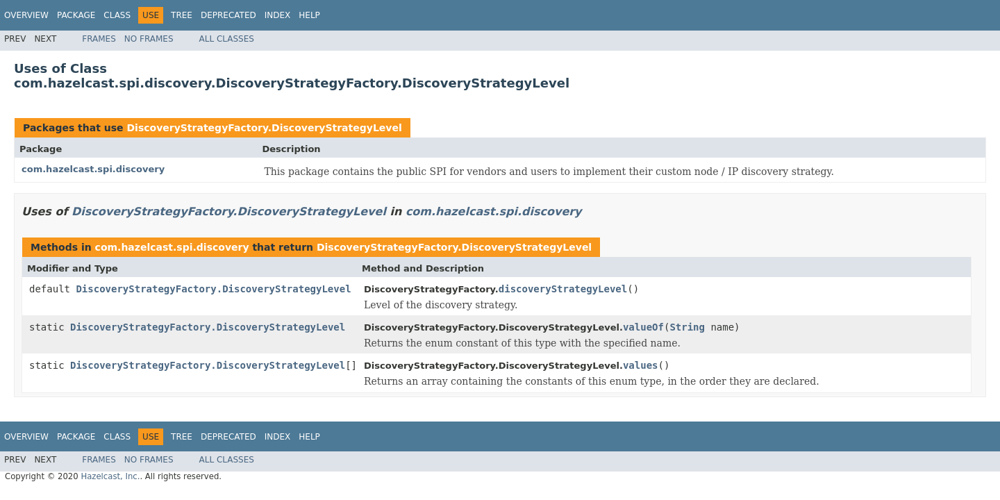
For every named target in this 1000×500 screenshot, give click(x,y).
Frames (99, 39)
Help (309, 15)
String (687, 327)
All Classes (226, 39)
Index (278, 15)
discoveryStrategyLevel (563, 288)
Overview (26, 15)
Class (117, 15)
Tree (181, 15)
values (640, 365)
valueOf (643, 327)
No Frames (149, 39)
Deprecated (228, 15)
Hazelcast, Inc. (110, 476)
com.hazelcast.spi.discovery (93, 169)
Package (76, 15)
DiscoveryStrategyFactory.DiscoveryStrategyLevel (263, 127)
